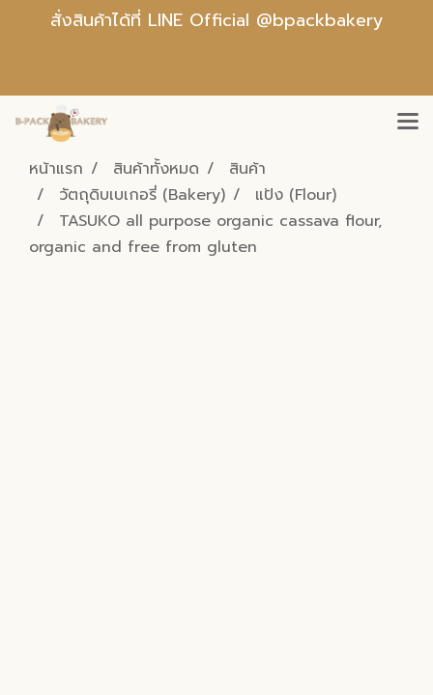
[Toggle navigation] (408, 122)
